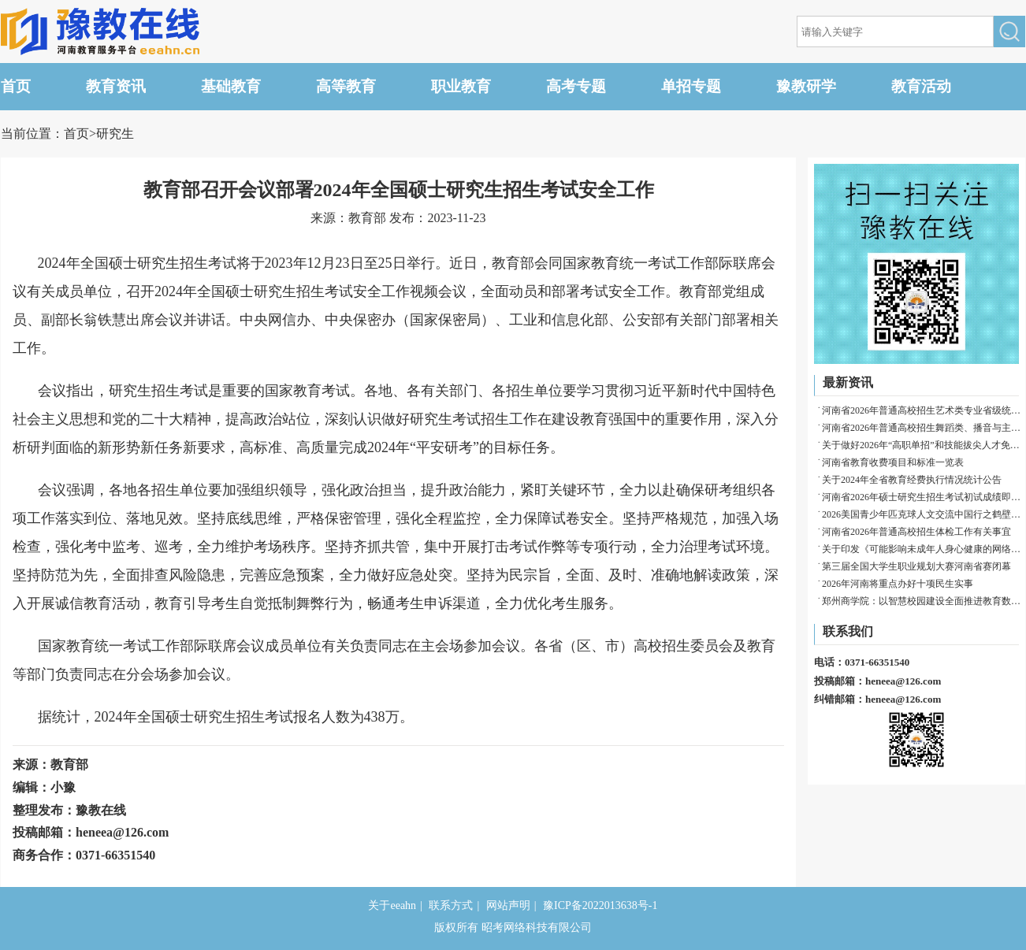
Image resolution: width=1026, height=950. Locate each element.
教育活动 (921, 86)
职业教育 (461, 86)
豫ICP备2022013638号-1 (600, 905)
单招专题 (691, 86)
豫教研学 (806, 86)
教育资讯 (116, 86)
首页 (16, 86)
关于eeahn (392, 905)
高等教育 (346, 86)
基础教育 (231, 86)
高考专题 (576, 86)
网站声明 (508, 905)
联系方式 (451, 905)
